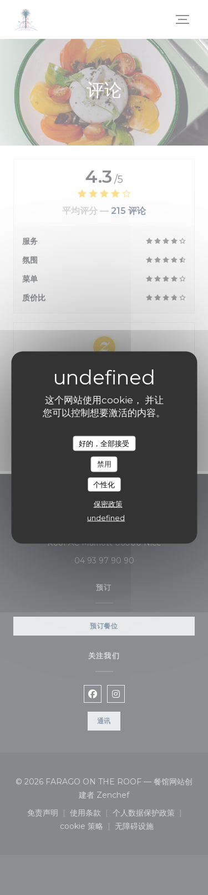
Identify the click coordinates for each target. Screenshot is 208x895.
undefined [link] (106, 517)
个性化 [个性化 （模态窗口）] (104, 483)
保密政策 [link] (108, 503)
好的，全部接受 (104, 442)
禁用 (104, 463)
